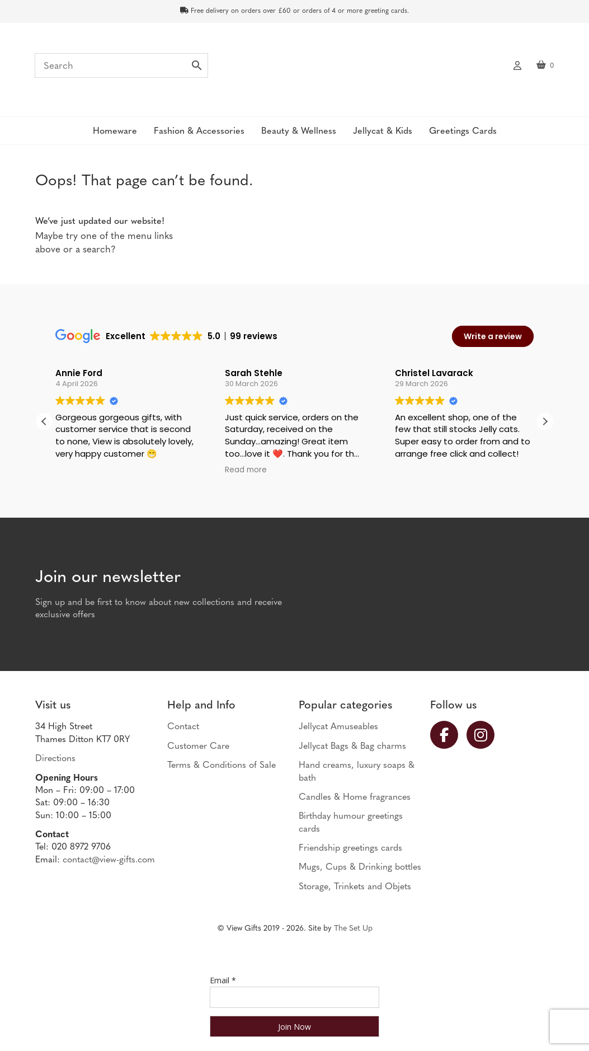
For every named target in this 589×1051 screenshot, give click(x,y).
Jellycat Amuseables (338, 726)
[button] (544, 421)
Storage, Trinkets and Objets (355, 887)
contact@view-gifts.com (109, 860)
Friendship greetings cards (350, 848)
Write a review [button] (493, 336)
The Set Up (353, 929)
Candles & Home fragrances (355, 797)
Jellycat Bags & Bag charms (352, 746)
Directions (55, 758)
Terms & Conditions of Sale (221, 765)
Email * (223, 980)
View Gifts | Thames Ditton (294, 68)
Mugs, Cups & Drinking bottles (360, 867)
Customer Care (198, 746)
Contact (183, 726)
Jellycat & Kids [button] (382, 131)
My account (517, 64)
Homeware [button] (115, 131)
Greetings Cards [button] (463, 131)
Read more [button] (246, 470)
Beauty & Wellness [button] (298, 131)
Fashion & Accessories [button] (199, 131)
